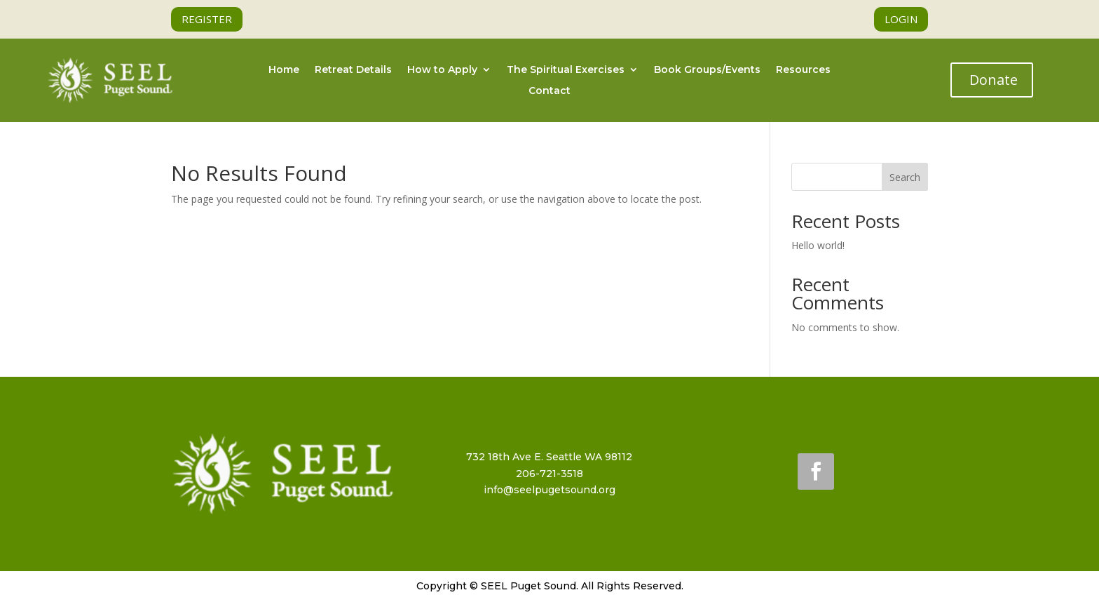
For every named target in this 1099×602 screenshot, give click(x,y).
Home (283, 70)
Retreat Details (353, 70)
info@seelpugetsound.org (549, 489)
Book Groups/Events (707, 70)
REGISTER (207, 19)
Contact (549, 91)
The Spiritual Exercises (565, 70)
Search (904, 177)
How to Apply (442, 70)
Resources (803, 70)
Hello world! (818, 245)
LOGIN (901, 19)
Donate (993, 79)
